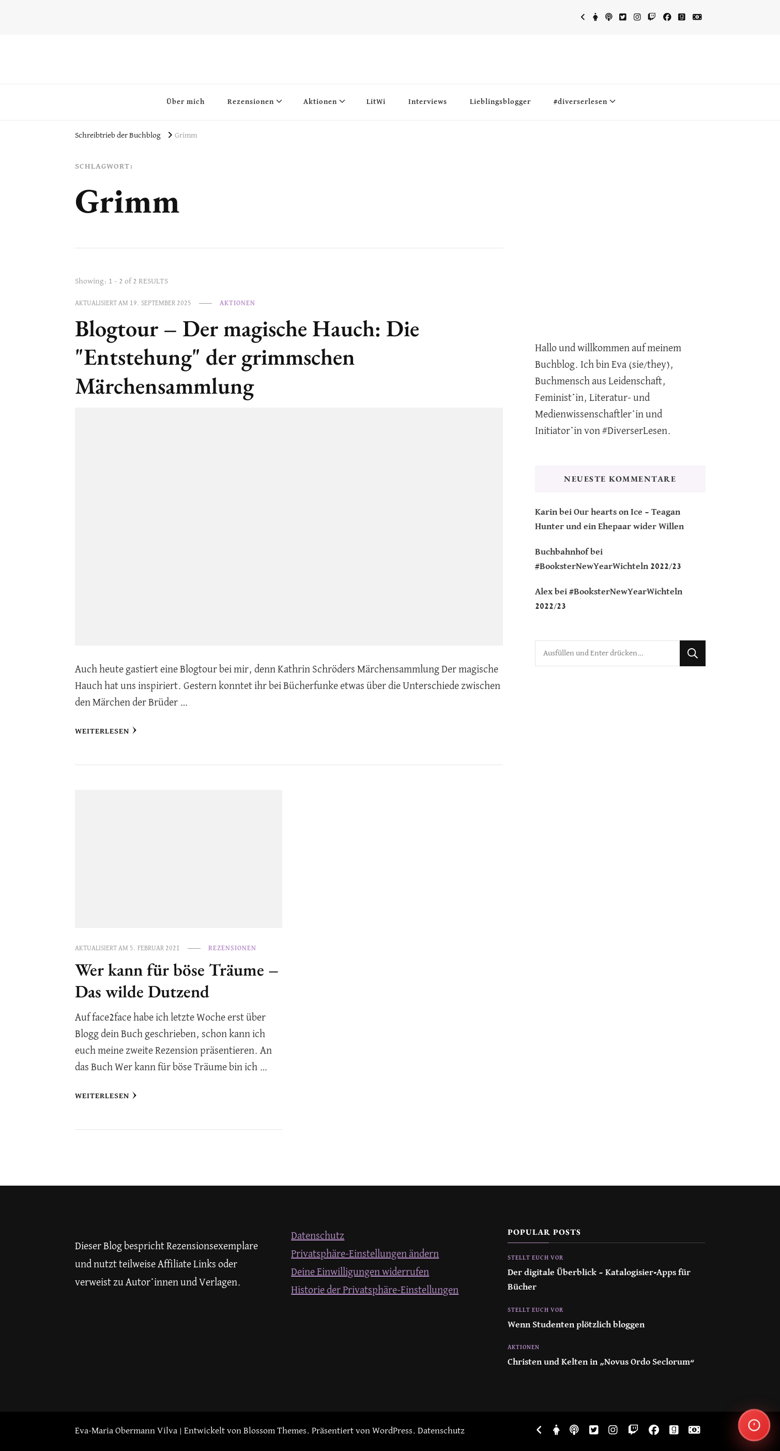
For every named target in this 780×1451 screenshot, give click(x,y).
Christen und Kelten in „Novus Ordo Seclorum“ (601, 1362)
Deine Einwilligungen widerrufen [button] (360, 1272)
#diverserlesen (580, 102)
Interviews (427, 102)
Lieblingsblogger (500, 102)
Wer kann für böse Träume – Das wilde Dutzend (177, 980)
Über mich (185, 102)
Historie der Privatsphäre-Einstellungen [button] (374, 1290)
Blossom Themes (275, 1431)
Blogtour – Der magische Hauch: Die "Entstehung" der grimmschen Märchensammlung (247, 356)
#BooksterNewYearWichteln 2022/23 (608, 566)
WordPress (392, 1431)
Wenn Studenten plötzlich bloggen (576, 1325)
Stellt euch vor (535, 1258)
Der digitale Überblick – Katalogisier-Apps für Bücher (599, 1280)
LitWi (376, 102)
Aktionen (320, 102)
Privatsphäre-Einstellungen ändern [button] (365, 1254)
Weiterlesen (106, 730)
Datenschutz (317, 1236)
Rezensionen (250, 102)
